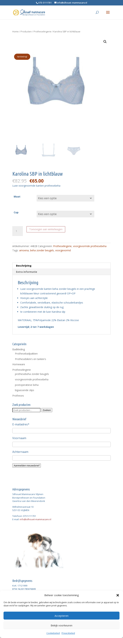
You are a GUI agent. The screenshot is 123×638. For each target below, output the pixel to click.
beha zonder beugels (42, 250)
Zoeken (47, 410)
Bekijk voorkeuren (61, 625)
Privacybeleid (68, 633)
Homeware (18, 364)
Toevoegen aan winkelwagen (45, 229)
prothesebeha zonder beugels (32, 374)
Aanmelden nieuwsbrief (26, 465)
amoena (24, 250)
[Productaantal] (17, 231)
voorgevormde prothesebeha (89, 246)
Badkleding (18, 349)
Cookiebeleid (53, 633)
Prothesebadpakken (26, 353)
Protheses (18, 395)
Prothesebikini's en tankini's (30, 359)
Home (15, 31)
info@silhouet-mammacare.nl (35, 519)
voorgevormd (63, 250)
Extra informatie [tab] (26, 271)
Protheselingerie (42, 31)
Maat (17, 196)
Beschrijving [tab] (23, 265)
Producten (26, 31)
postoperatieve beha (27, 385)
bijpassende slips (24, 390)
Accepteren (61, 615)
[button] (117, 595)
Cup (16, 212)
